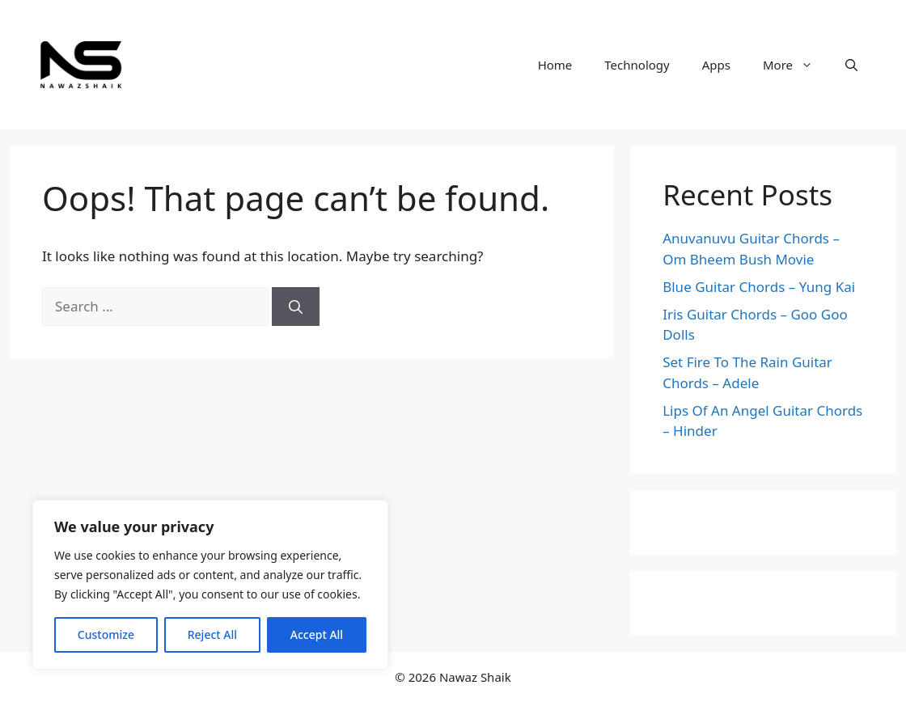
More (796, 64)
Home (555, 65)
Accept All (316, 634)
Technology (636, 65)
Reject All (212, 634)
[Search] (296, 306)
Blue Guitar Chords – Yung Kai (759, 286)
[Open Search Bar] (851, 64)
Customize (106, 634)
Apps (716, 65)
